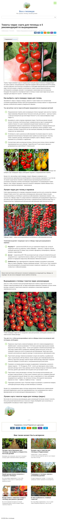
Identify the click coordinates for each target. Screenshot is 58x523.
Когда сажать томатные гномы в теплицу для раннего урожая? (14, 498)
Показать (14, 39)
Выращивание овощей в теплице (29, 30)
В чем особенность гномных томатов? (41, 498)
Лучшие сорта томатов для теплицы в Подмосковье (40, 451)
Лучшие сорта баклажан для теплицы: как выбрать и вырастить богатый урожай (14, 451)
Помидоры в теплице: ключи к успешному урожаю (41, 475)
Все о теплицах (26, 11)
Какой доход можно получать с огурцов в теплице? (13, 475)
